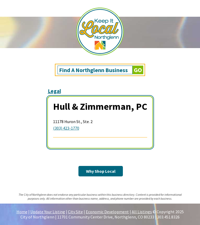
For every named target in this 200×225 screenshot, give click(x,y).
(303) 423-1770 (66, 128)
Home (21, 211)
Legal (54, 91)
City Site (75, 211)
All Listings (142, 211)
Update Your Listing (47, 211)
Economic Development (107, 211)
